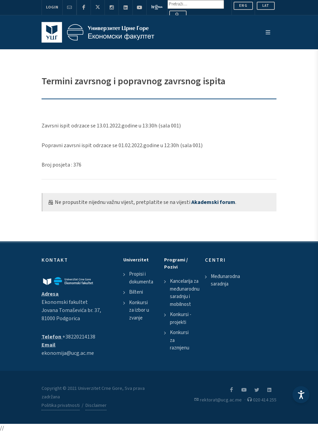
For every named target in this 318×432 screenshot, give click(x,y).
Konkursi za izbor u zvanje (139, 310)
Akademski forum (213, 202)
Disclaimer (96, 405)
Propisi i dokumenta (141, 278)
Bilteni (136, 292)
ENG (243, 5)
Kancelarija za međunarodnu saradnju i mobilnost (185, 293)
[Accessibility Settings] (300, 394)
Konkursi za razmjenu (179, 340)
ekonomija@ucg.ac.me (68, 353)
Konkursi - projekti (180, 318)
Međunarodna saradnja (225, 280)
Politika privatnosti (61, 405)
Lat (265, 5)
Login (52, 7)
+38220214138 (78, 337)
